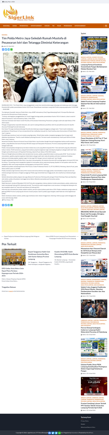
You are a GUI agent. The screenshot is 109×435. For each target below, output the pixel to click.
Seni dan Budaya (99, 285)
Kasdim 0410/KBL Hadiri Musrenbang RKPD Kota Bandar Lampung (66, 254)
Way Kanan (96, 136)
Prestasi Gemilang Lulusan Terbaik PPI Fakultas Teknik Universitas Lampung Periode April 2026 (93, 405)
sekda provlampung (99, 62)
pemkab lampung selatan (98, 60)
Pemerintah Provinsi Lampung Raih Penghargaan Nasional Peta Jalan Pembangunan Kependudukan (94, 177)
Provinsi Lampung (86, 62)
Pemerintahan (85, 60)
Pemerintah (24, 26)
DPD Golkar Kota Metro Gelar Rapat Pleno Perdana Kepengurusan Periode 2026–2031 (13, 272)
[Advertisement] (40, 220)
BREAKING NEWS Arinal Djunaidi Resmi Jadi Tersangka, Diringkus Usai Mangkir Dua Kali (93, 214)
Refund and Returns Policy (88, 427)
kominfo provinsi (97, 57)
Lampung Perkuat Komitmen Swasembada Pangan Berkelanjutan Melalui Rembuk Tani (94, 67)
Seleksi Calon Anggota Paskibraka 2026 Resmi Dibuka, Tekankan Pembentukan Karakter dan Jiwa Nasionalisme (93, 290)
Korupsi (96, 208)
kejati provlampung (87, 208)
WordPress (89, 432)
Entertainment (36, 26)
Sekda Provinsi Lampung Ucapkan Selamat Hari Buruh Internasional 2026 (93, 103)
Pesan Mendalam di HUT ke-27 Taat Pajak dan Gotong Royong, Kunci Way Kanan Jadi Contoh (94, 140)
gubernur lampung (98, 169)
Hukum (47, 26)
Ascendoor (74, 432)
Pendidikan (68, 26)
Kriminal (102, 208)
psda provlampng (86, 362)
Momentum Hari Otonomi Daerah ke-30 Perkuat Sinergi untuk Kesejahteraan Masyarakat (93, 250)
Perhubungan (94, 322)
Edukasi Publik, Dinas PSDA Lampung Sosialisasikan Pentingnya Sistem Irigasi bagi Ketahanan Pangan (94, 368)
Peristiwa (90, 209)
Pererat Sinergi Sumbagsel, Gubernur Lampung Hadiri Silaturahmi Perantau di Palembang (94, 330)
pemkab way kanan (96, 134)
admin (4, 46)
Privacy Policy (85, 421)
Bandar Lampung (86, 57)
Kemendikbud (96, 279)
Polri (59, 26)
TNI (53, 26)
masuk (11, 291)
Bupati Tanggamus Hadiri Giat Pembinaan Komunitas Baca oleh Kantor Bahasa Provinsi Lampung (39, 255)
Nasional (6, 26)
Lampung (83, 59)
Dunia (15, 26)
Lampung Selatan (92, 59)
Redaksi (83, 424)
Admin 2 (83, 71)
